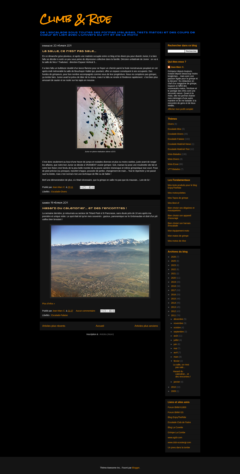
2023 (173, 265)
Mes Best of (173, 203)
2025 (173, 261)
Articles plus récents (53, 325)
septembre (179, 331)
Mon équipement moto (178, 230)
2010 (173, 387)
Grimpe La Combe (176, 432)
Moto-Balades (174, 154)
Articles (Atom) (107, 334)
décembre (179, 319)
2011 (173, 315)
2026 (173, 257)
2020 (173, 278)
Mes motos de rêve (177, 241)
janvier (177, 382)
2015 (173, 298)
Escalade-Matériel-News (179, 144)
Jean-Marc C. (177, 67)
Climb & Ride (75, 19)
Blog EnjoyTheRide (177, 417)
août (176, 336)
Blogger (135, 467)
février (177, 361)
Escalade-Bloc (175, 129)
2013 (173, 307)
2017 (173, 290)
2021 (173, 273)
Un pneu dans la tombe (179, 447)
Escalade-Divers (59, 191)
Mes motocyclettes (177, 193)
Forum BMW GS (176, 412)
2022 (173, 269)
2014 (173, 303)
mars (176, 357)
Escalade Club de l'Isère (179, 422)
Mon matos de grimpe (178, 236)
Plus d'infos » (48, 303)
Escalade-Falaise (59, 315)
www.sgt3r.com (175, 437)
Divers (171, 124)
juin (176, 344)
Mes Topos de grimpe (178, 198)
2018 (173, 286)
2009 (173, 391)
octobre (177, 327)
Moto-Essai (173, 164)
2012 (173, 311)
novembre (179, 323)
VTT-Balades (174, 169)
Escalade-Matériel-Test (178, 149)
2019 (173, 282)
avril (176, 352)
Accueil (100, 325)
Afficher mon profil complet (180, 109)
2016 (173, 294)
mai (176, 348)
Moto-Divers (173, 159)
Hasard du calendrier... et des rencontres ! (84, 208)
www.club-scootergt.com (179, 442)
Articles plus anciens (146, 325)
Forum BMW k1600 (177, 407)
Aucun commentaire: (86, 311)
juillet (176, 340)
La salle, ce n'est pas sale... (69, 51)
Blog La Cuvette (175, 427)
